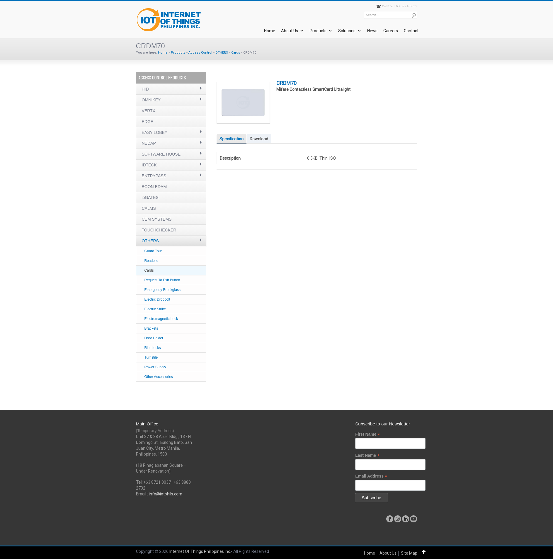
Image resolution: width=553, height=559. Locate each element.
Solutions (349, 31)
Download (259, 139)
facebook (389, 518)
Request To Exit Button (162, 280)
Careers (390, 30)
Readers (151, 261)
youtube (413, 518)
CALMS (149, 208)
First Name (367, 434)
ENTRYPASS (154, 175)
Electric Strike (155, 309)
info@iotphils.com (165, 494)
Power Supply (155, 367)
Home (269, 30)
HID (145, 89)
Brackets (151, 328)
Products (321, 31)
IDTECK (149, 165)
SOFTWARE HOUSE (161, 154)
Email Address (371, 476)
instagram (397, 518)
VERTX (148, 110)
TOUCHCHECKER (159, 230)
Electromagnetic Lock (161, 319)
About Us (292, 31)
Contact (411, 30)
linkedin (405, 518)
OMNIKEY (151, 100)
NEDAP (149, 143)
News (372, 30)
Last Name (367, 455)
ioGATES (150, 197)
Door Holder (154, 338)
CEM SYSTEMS (157, 219)
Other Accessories (158, 377)
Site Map (409, 553)
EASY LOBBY (155, 132)
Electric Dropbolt (157, 299)
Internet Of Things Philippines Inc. (200, 551)
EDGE (148, 121)
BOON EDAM (154, 186)
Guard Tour (153, 251)
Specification (232, 139)
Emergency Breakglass (162, 290)
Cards (235, 52)
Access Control (200, 52)
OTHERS (221, 52)
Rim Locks (152, 348)
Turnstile (151, 357)
